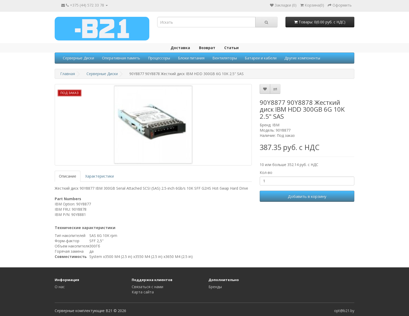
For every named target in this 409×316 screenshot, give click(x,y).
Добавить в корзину (307, 196)
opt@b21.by (344, 310)
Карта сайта (143, 291)
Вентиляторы (224, 57)
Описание (67, 176)
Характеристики (99, 176)
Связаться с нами (147, 286)
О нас (60, 286)
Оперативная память (121, 57)
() (312, 5)
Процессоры (159, 57)
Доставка (180, 47)
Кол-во (266, 172)
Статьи (231, 47)
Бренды (215, 286)
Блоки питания (191, 57)
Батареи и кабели (261, 57)
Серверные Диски (78, 57)
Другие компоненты (302, 57)
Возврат (207, 47)
